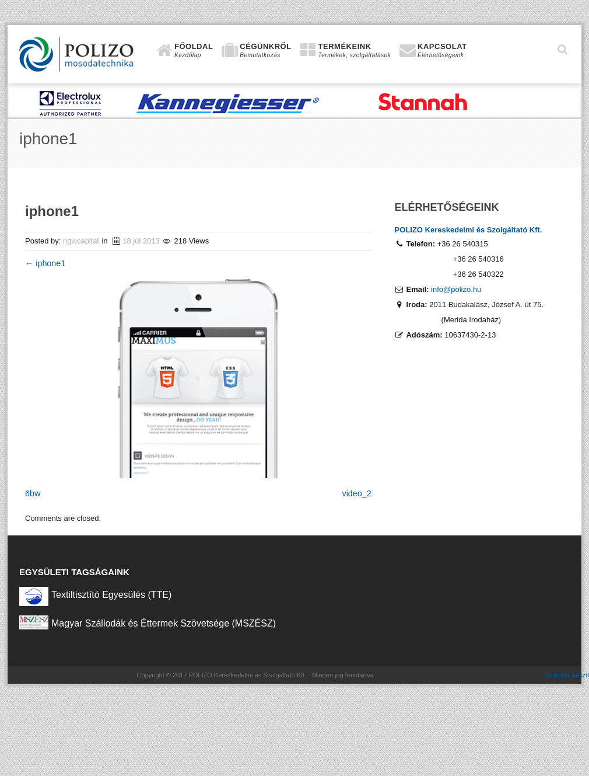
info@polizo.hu (456, 289)
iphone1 (45, 263)
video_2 (356, 493)
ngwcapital (81, 240)
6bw (32, 493)
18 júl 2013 (141, 240)
